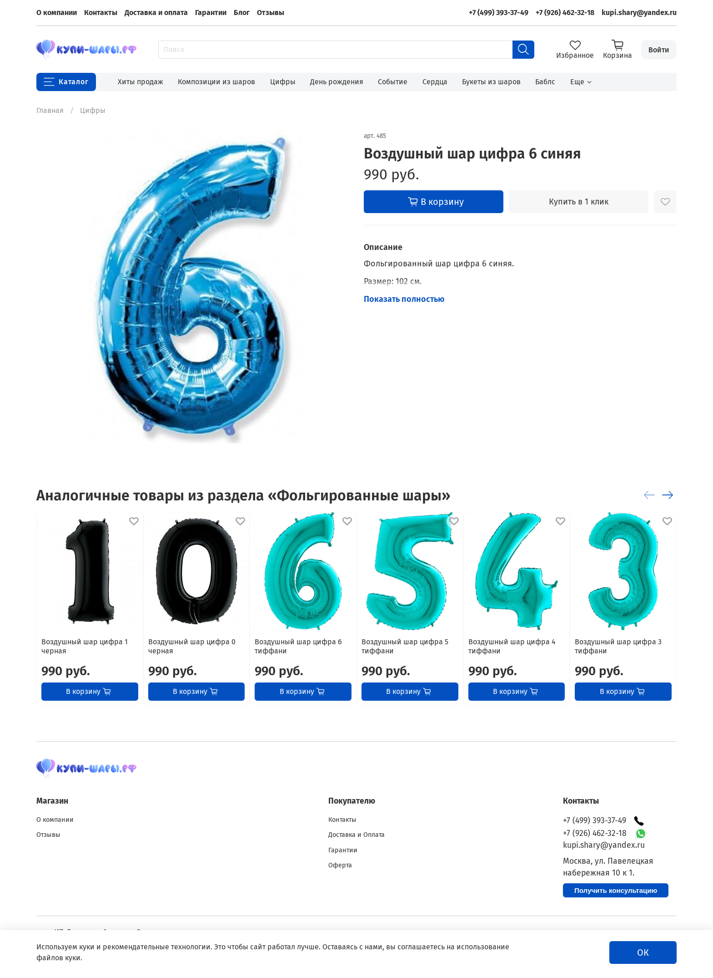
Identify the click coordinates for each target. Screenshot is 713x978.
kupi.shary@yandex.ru (639, 12)
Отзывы (270, 12)
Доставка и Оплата (356, 835)
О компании (56, 12)
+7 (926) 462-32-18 (565, 12)
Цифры (283, 81)
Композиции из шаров (216, 81)
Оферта (340, 865)
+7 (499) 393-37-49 (498, 12)
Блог (242, 12)
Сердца (434, 81)
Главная (50, 110)
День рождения (336, 81)
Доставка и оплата (156, 12)
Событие (392, 81)
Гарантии (210, 12)
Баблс (545, 81)
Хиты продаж (140, 81)
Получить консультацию (615, 890)
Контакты (100, 12)
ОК (643, 952)
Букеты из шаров (491, 81)
